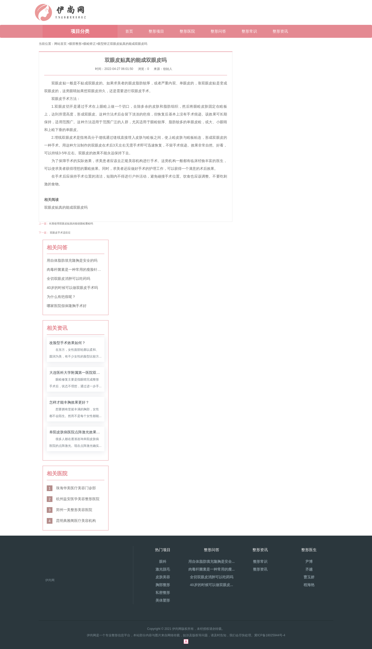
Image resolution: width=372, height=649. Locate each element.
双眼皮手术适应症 (60, 232)
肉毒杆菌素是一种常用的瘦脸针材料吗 (75, 269)
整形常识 (249, 31)
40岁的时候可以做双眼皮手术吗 (72, 288)
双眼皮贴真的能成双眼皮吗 (128, 44)
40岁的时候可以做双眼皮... (211, 585)
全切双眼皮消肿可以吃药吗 (68, 278)
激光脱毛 (163, 569)
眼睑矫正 (89, 44)
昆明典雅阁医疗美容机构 (71, 521)
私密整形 (163, 592)
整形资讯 (280, 31)
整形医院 (187, 31)
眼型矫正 (104, 44)
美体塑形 (163, 600)
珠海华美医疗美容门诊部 (71, 488)
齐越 (309, 569)
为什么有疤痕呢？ (61, 297)
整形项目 (156, 31)
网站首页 (60, 44)
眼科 (162, 561)
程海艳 (309, 585)
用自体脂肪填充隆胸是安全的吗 (72, 260)
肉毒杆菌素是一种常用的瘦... (211, 569)
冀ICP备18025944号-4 (269, 635)
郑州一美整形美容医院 (69, 510)
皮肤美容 (163, 577)
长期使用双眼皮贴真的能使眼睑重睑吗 (71, 223)
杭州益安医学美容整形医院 (73, 499)
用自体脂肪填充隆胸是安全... (211, 561)
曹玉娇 (309, 577)
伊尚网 (50, 580)
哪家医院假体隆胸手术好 (67, 306)
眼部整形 (75, 44)
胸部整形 (163, 585)
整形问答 (218, 31)
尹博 (309, 561)
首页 (129, 31)
